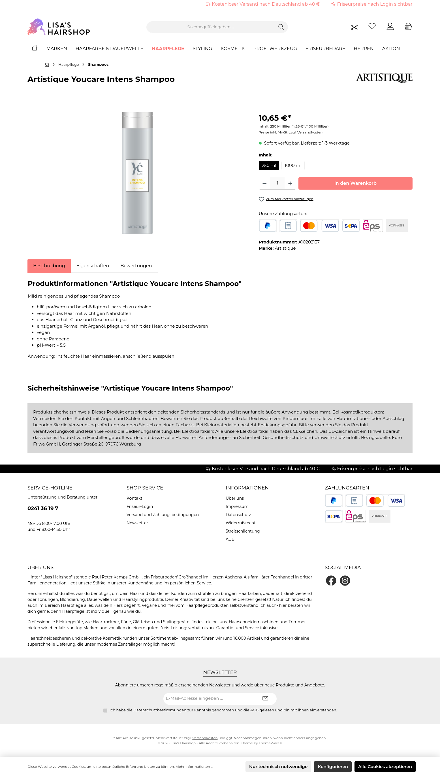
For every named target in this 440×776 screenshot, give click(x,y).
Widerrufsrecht (241, 522)
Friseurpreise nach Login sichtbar (375, 4)
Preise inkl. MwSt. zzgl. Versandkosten (291, 132)
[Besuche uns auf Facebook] (331, 580)
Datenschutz (238, 514)
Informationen (247, 488)
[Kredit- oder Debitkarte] (319, 225)
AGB (230, 539)
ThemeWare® (270, 743)
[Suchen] (281, 27)
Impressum (237, 506)
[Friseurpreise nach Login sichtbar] (354, 27)
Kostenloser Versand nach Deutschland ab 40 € (266, 4)
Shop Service (145, 488)
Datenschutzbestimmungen (159, 710)
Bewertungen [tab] (136, 265)
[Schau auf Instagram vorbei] (345, 580)
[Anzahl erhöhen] (290, 183)
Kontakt (134, 498)
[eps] (373, 225)
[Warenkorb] (407, 27)
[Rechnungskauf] (288, 225)
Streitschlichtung (243, 531)
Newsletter (137, 522)
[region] (137, 173)
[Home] (38, 49)
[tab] (49, 266)
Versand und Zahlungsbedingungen (163, 514)
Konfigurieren (333, 766)
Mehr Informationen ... (194, 766)
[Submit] (265, 699)
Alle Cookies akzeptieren (385, 766)
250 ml (269, 165)
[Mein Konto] (390, 27)
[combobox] (210, 27)
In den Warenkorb (355, 183)
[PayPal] (268, 225)
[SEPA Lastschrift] (351, 225)
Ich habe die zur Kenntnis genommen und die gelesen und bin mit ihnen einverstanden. (223, 710)
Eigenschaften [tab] (92, 265)
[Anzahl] (277, 183)
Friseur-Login (140, 506)
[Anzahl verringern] (264, 183)
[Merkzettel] (372, 27)
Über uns (235, 498)
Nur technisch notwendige (278, 766)
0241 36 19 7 (42, 508)
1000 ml (293, 165)
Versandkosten (204, 738)
